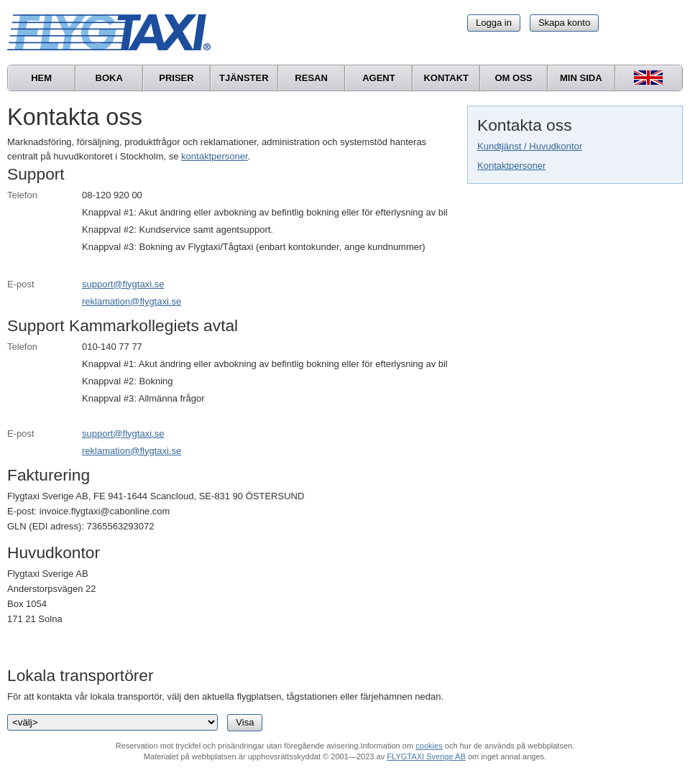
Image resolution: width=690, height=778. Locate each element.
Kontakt (446, 78)
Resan (311, 78)
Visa (245, 722)
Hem (41, 78)
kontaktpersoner (214, 156)
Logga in (494, 22)
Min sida (581, 78)
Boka (109, 78)
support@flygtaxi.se (123, 284)
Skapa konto (564, 22)
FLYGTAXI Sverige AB (426, 756)
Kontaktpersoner (511, 165)
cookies (428, 745)
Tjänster (244, 78)
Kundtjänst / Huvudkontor (529, 146)
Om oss (513, 78)
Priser (176, 78)
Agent (378, 78)
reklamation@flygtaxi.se (131, 301)
